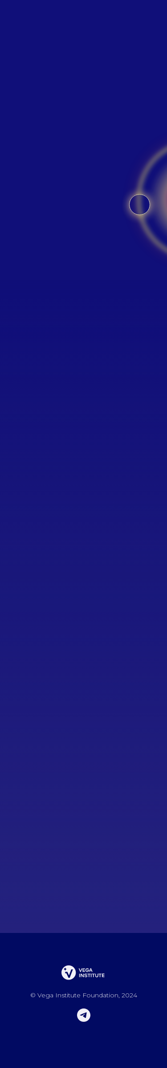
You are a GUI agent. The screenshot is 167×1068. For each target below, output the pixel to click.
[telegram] (83, 1019)
